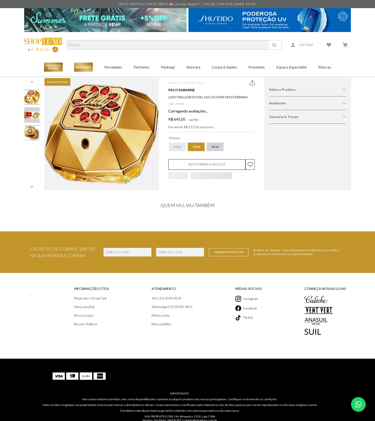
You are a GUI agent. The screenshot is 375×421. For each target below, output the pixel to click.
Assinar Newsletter (228, 252)
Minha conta (160, 315)
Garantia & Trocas (307, 117)
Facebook (246, 308)
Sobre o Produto (307, 89)
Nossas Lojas (84, 315)
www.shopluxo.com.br (303, 393)
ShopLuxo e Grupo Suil (91, 298)
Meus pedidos (161, 324)
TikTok (243, 317)
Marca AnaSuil (84, 307)
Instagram (246, 299)
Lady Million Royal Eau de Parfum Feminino (193, 83)
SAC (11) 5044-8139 (166, 298)
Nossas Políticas (86, 324)
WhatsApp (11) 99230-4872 (172, 307)
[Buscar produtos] (275, 44)
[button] (177, 147)
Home (172, 83)
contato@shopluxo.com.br (200, 408)
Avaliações (307, 103)
